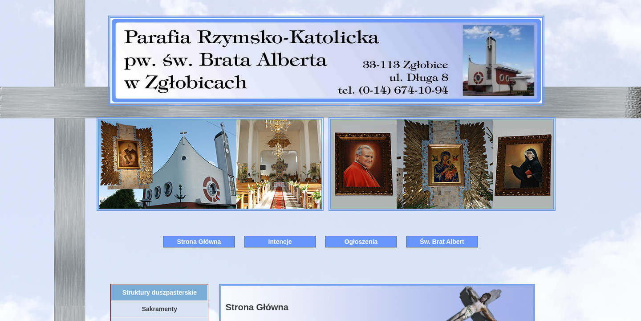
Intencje (280, 241)
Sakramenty (159, 309)
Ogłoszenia (361, 241)
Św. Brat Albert (442, 241)
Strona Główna (199, 241)
